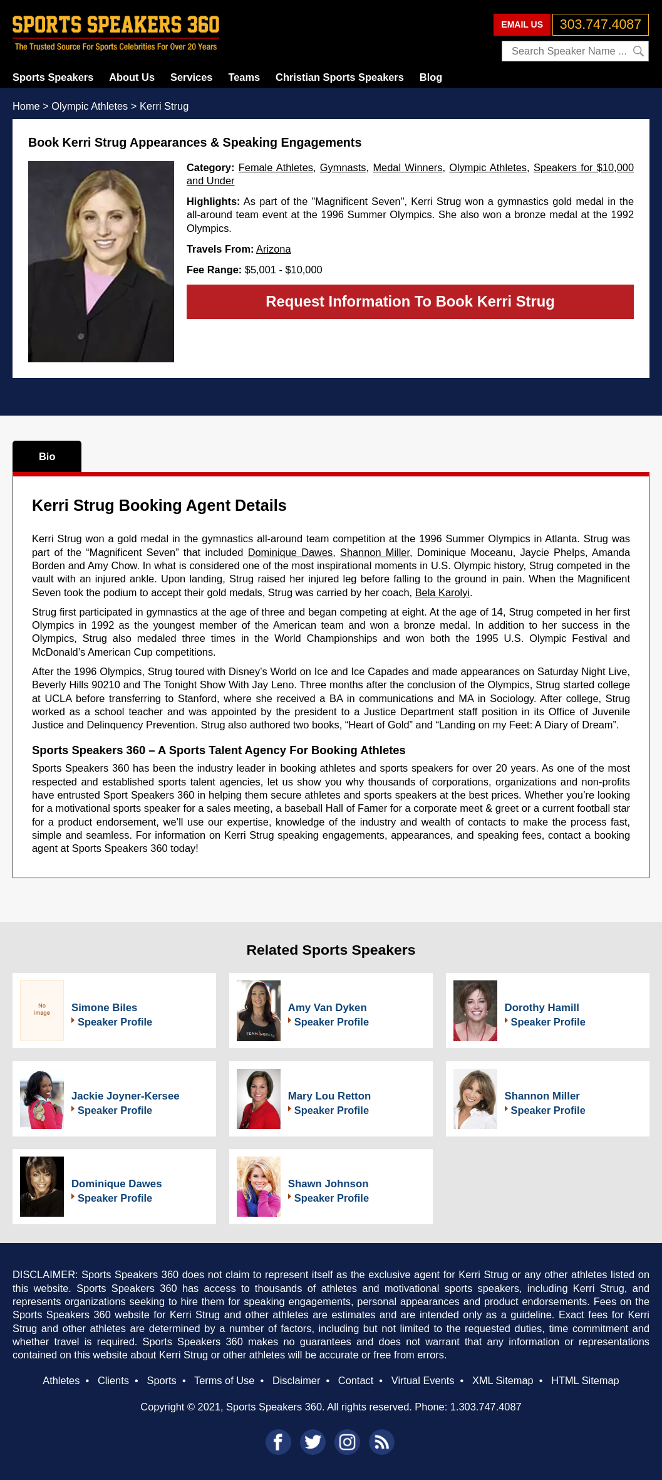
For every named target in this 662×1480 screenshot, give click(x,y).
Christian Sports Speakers (340, 77)
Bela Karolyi (442, 592)
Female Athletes (276, 167)
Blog (431, 77)
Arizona (273, 249)
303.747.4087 (600, 24)
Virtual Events (423, 1380)
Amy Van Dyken (327, 1008)
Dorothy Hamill (542, 1008)
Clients (113, 1380)
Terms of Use (224, 1380)
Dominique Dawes (290, 552)
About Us (132, 77)
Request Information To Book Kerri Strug (410, 301)
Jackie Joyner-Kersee (125, 1096)
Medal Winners (407, 167)
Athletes (61, 1380)
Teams (244, 77)
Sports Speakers (53, 77)
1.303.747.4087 (486, 1406)
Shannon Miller (375, 552)
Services (191, 77)
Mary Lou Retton (329, 1096)
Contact (355, 1380)
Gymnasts (343, 167)
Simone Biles (104, 1008)
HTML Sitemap (585, 1380)
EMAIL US (522, 24)
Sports (161, 1380)
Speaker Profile (115, 1021)
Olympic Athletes (488, 167)
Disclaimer (296, 1380)
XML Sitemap (503, 1380)
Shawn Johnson (328, 1184)
